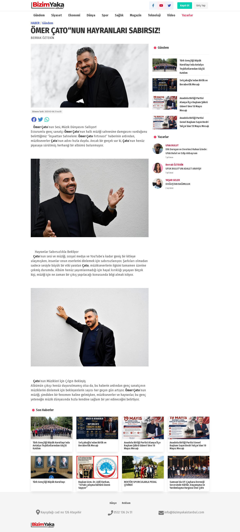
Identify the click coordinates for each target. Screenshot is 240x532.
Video (171, 15)
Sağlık (119, 15)
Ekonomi (74, 15)
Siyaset (56, 15)
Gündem (39, 15)
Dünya (91, 15)
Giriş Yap (200, 5)
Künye (113, 503)
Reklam (126, 503)
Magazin (135, 15)
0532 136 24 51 (123, 512)
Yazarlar (187, 15)
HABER (35, 23)
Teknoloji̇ (154, 15)
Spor (105, 15)
